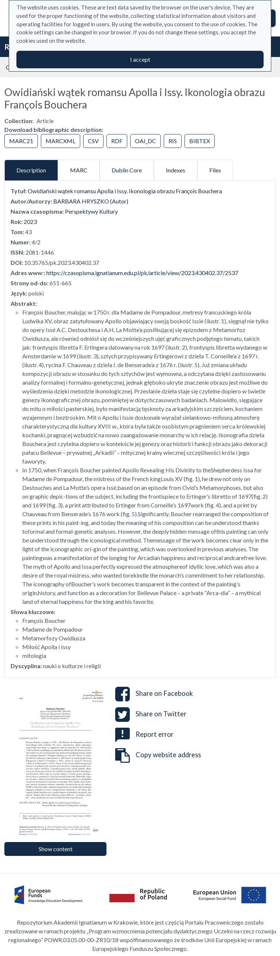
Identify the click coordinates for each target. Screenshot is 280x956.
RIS (172, 140)
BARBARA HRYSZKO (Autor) (90, 201)
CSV (93, 140)
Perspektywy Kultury (91, 211)
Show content (56, 848)
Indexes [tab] (175, 170)
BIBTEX (199, 140)
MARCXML (60, 140)
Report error (144, 734)
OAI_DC (145, 140)
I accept (140, 59)
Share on (154, 694)
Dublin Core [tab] (127, 170)
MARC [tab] (79, 170)
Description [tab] (31, 170)
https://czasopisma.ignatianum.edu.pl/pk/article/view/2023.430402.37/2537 (142, 272)
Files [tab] (215, 170)
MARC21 (21, 140)
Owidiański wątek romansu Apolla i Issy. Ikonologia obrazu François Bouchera (125, 190)
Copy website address (158, 755)
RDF (116, 140)
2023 (30, 221)
